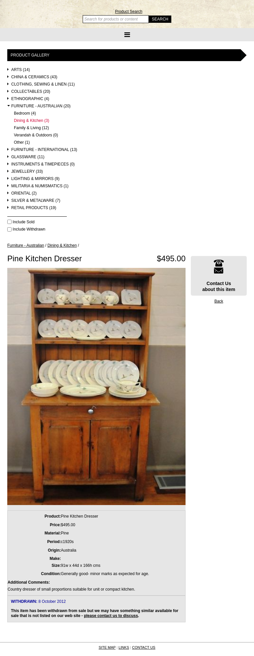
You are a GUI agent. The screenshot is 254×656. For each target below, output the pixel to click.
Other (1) (22, 142)
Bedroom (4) (25, 113)
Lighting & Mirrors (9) (35, 179)
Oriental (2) (24, 193)
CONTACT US (143, 647)
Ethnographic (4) (30, 99)
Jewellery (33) (27, 171)
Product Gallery (30, 55)
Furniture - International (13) (44, 150)
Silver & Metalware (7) (35, 201)
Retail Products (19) (33, 208)
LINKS (123, 647)
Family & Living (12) (31, 128)
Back (218, 301)
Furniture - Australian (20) (40, 106)
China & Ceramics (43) (34, 77)
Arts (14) (20, 70)
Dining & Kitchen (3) (31, 121)
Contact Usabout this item (218, 275)
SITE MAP (107, 647)
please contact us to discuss (111, 615)
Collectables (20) (30, 92)
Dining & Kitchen (62, 245)
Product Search (129, 11)
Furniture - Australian (25, 245)
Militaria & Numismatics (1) (39, 186)
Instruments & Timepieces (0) (43, 164)
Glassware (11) (27, 157)
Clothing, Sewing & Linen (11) (43, 84)
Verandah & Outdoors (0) (36, 135)
